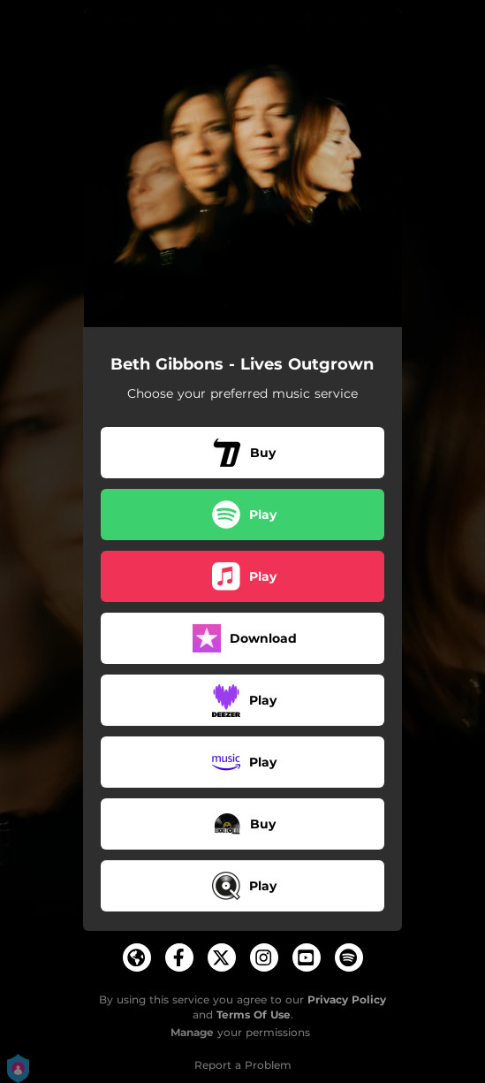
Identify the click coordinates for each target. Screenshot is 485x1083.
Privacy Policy (346, 999)
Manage (192, 1032)
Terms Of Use (253, 1014)
